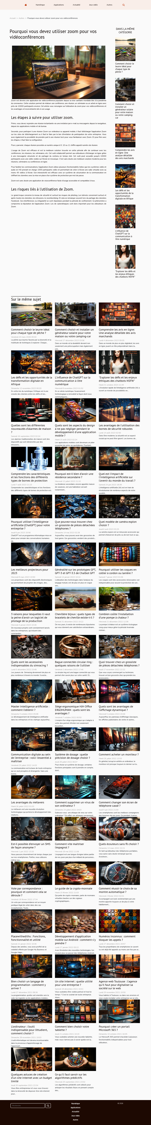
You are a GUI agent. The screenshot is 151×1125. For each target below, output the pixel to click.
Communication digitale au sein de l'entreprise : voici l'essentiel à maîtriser (31, 758)
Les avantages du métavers (27, 802)
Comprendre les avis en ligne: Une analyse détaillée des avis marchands (125, 154)
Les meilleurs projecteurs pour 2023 (29, 571)
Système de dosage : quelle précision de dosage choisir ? (72, 756)
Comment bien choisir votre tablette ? (72, 1028)
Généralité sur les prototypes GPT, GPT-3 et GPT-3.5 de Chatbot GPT (75, 571)
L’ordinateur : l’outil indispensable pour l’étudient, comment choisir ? (29, 1030)
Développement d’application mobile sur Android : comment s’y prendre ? (75, 939)
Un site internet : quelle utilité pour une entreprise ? (73, 983)
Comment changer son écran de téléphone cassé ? (118, 804)
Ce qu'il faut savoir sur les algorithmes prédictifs (70, 1076)
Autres (109, 5)
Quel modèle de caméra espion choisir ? (118, 523)
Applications (59, 5)
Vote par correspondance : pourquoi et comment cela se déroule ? (29, 892)
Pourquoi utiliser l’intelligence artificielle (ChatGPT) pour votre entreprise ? (30, 525)
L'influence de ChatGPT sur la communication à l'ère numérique (123, 234)
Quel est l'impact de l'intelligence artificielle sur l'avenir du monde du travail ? (117, 477)
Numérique (40, 5)
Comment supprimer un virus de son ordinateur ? (74, 804)
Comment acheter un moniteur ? (119, 754)
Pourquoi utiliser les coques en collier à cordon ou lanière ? (117, 571)
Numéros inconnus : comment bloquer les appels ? (117, 938)
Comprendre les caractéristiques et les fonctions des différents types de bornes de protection (30, 477)
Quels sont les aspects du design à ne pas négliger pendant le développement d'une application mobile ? (75, 430)
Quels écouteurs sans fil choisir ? (119, 844)
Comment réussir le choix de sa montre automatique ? (118, 890)
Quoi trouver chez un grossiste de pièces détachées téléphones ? (119, 663)
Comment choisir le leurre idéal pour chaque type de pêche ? (124, 67)
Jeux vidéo (93, 5)
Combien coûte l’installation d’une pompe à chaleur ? (116, 615)
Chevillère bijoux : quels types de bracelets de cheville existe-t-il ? (75, 615)
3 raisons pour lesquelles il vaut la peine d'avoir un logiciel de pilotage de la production (30, 617)
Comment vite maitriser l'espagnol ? (69, 845)
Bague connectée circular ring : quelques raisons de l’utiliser (74, 663)
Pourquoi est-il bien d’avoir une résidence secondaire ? (74, 475)
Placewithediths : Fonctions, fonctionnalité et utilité (28, 938)
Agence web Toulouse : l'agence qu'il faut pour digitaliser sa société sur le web (118, 985)
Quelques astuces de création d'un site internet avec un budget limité (31, 1078)
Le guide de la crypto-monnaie (73, 888)
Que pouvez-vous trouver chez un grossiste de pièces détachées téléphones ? (75, 525)
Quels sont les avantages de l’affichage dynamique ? (116, 708)
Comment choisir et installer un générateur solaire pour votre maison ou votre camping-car (124, 111)
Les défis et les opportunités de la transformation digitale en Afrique (124, 194)
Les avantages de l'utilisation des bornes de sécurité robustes (119, 427)
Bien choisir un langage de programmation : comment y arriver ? (28, 985)
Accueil (13, 18)
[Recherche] (27, 1105)
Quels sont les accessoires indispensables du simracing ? (29, 663)
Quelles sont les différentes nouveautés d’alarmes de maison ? (31, 428)
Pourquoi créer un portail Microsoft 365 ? (114, 1028)
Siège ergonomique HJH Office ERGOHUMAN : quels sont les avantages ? (73, 710)
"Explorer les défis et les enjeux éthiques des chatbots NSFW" (125, 274)
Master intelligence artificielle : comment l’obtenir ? (30, 708)
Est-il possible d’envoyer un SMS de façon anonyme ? (30, 845)
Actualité (76, 5)
